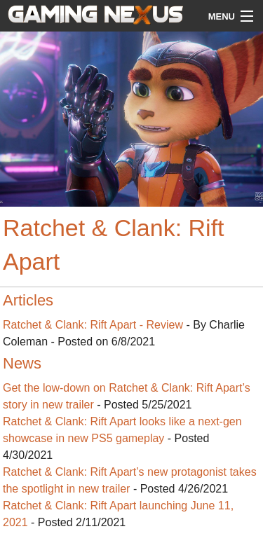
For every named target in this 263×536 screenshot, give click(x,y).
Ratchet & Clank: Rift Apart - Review (93, 325)
